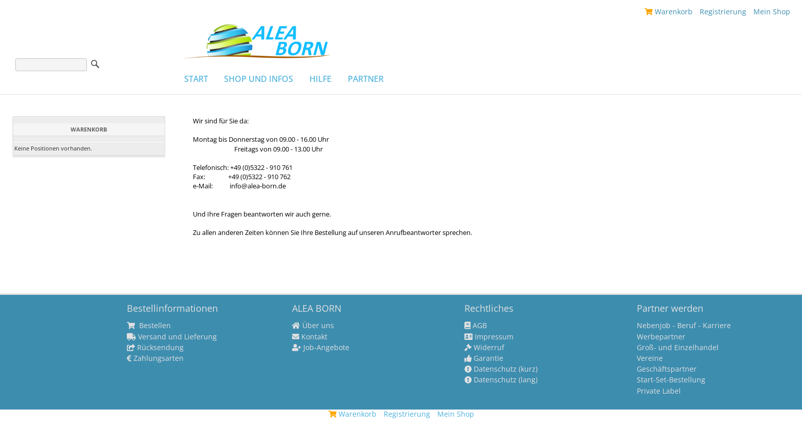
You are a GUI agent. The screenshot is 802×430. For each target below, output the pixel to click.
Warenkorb (668, 11)
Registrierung (723, 11)
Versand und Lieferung (172, 336)
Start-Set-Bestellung (671, 379)
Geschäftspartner (667, 369)
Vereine (650, 358)
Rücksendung (155, 347)
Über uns (313, 325)
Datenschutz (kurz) (501, 369)
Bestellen (149, 325)
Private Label (659, 391)
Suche (95, 64)
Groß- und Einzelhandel (678, 347)
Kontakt (309, 336)
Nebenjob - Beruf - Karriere (684, 325)
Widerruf (484, 347)
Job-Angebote (320, 347)
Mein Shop (771, 11)
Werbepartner (661, 336)
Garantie (483, 358)
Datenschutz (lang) (501, 379)
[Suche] (51, 64)
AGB (475, 325)
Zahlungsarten (155, 358)
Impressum (489, 336)
